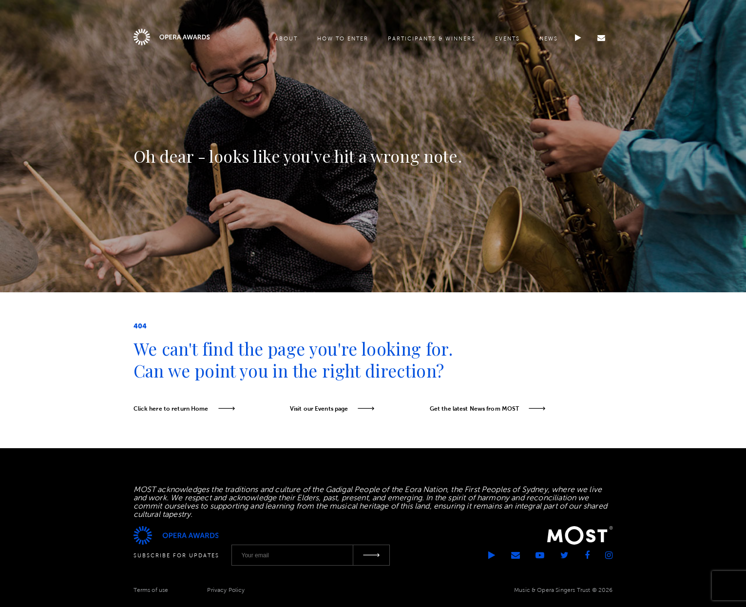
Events (507, 40)
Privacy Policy (226, 589)
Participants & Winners (431, 40)
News (548, 40)
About (285, 40)
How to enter (342, 40)
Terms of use (151, 589)
